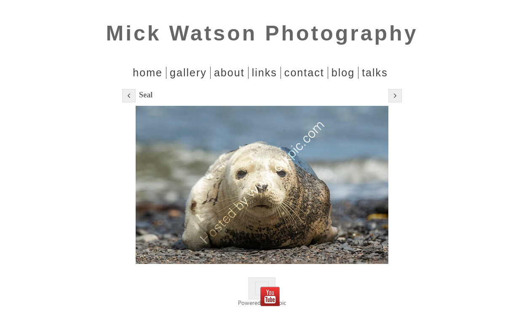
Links (264, 72)
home (148, 72)
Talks (375, 72)
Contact (304, 72)
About (229, 72)
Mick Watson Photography (262, 33)
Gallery (188, 72)
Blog (343, 72)
